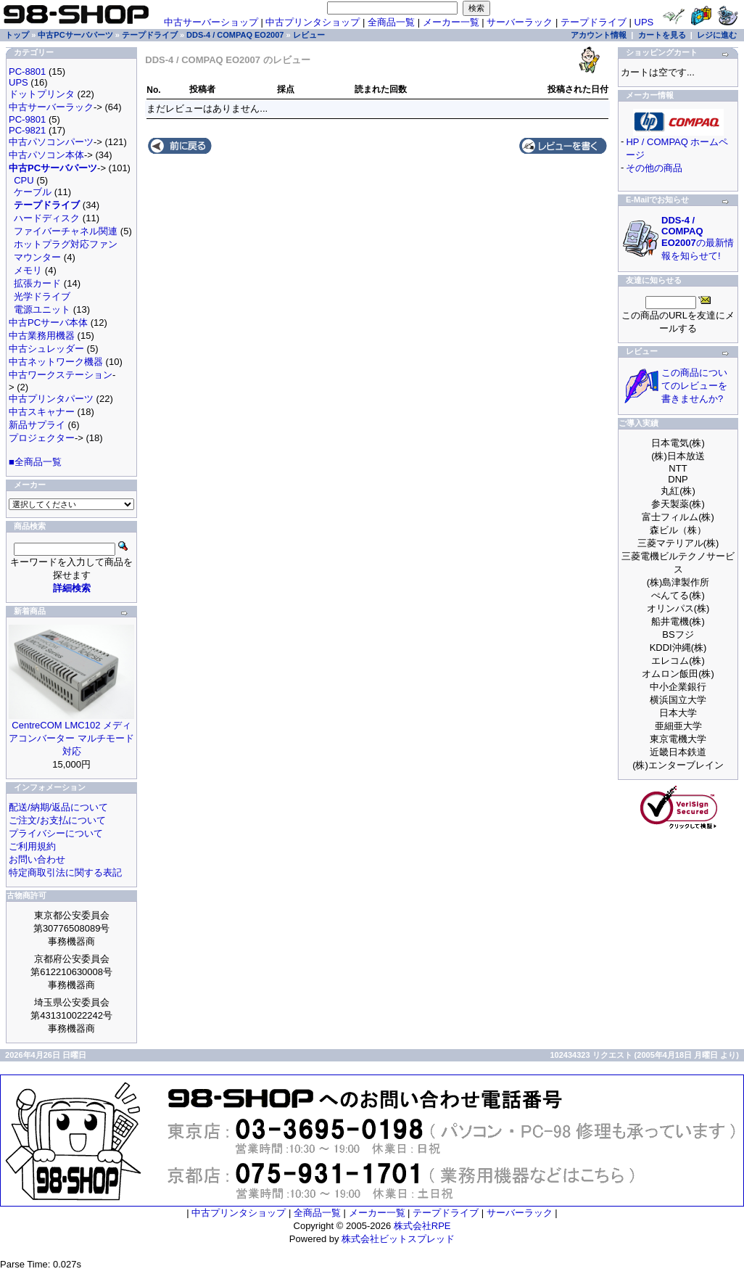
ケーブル (32, 191)
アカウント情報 (599, 34)
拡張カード (37, 283)
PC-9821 (27, 130)
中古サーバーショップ (211, 22)
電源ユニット (42, 309)
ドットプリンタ (42, 94)
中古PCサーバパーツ (75, 34)
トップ (17, 34)
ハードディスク (47, 218)
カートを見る (662, 34)
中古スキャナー (42, 411)
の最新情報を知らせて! (697, 238)
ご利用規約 (32, 846)
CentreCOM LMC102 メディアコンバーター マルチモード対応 (71, 738)
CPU (23, 180)
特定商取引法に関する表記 (65, 872)
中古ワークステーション (60, 374)
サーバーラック (520, 22)
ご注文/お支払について (57, 820)
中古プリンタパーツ (51, 398)
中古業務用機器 (42, 335)
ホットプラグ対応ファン (65, 244)
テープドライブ (594, 22)
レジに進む (717, 34)
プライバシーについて (56, 833)
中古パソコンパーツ (51, 141)
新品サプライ (37, 424)
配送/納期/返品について (58, 807)
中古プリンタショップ (312, 22)
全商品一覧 (391, 22)
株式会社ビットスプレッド (398, 1238)
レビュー (309, 34)
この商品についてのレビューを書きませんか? (694, 385)
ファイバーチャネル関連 (65, 231)
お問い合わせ (37, 859)
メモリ (28, 270)
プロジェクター (42, 437)
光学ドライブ (42, 296)
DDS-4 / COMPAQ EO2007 (235, 34)
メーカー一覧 (451, 22)
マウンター (37, 257)
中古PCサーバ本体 (48, 322)
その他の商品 (654, 168)
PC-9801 (27, 119)
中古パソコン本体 (46, 154)
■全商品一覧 (35, 461)
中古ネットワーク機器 (56, 361)
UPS (644, 22)
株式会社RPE (422, 1225)
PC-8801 (27, 71)
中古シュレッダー (46, 348)
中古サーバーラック (51, 107)
